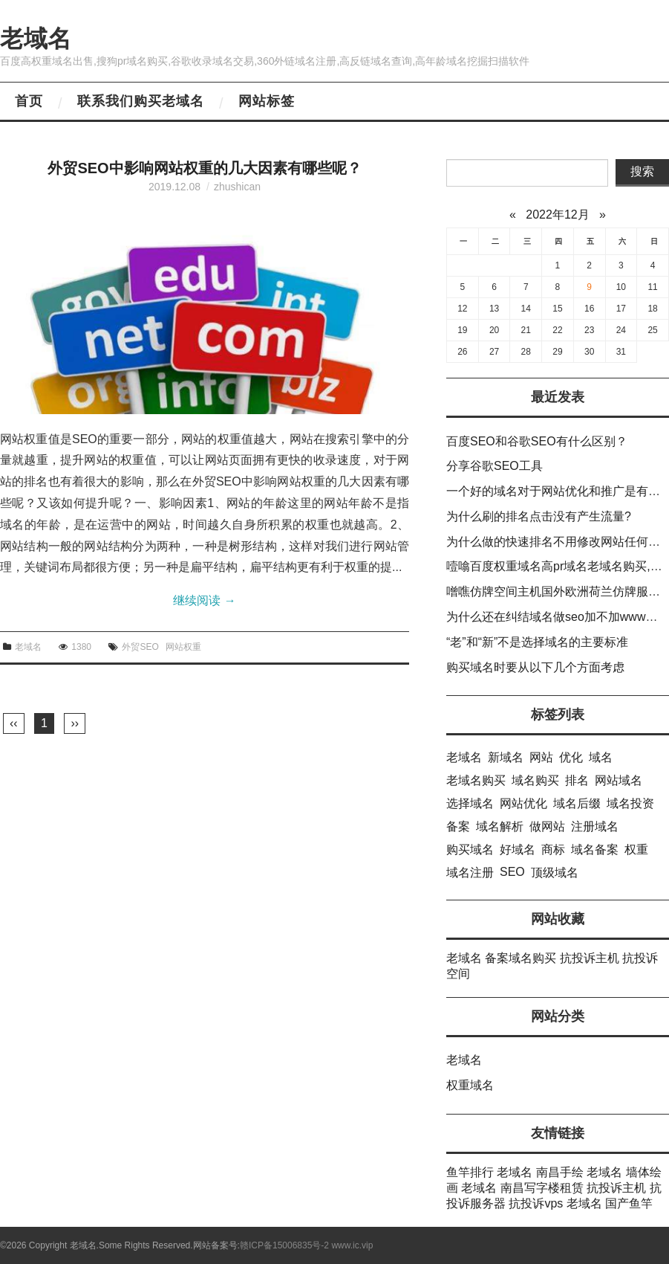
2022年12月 (557, 214)
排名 (577, 780)
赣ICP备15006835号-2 (284, 1245)
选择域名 (470, 803)
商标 (553, 849)
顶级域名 (554, 872)
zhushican (237, 187)
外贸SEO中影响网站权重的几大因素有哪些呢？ (204, 168)
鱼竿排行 (470, 1172)
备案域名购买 (520, 958)
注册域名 (595, 826)
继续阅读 (204, 600)
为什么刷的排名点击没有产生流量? (538, 516)
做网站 (547, 826)
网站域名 (618, 780)
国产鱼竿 (629, 1203)
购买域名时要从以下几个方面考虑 (535, 667)
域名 (601, 757)
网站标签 (266, 101)
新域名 (505, 757)
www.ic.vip (352, 1245)
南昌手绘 (560, 1172)
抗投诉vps (536, 1203)
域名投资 (630, 803)
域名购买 (535, 780)
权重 (636, 849)
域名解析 (499, 826)
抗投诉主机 (589, 958)
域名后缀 (577, 803)
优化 (571, 757)
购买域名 (470, 849)
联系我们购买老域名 (140, 101)
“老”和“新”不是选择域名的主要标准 (537, 642)
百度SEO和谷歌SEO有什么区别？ (536, 441)
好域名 (517, 849)
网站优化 (523, 803)
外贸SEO (140, 647)
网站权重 (183, 647)
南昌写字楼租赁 (542, 1187)
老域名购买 (476, 780)
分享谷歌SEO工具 (494, 466)
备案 (458, 826)
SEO (512, 871)
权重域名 (470, 1085)
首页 (29, 101)
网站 (541, 757)
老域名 (35, 38)
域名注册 (470, 872)
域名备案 (595, 849)
